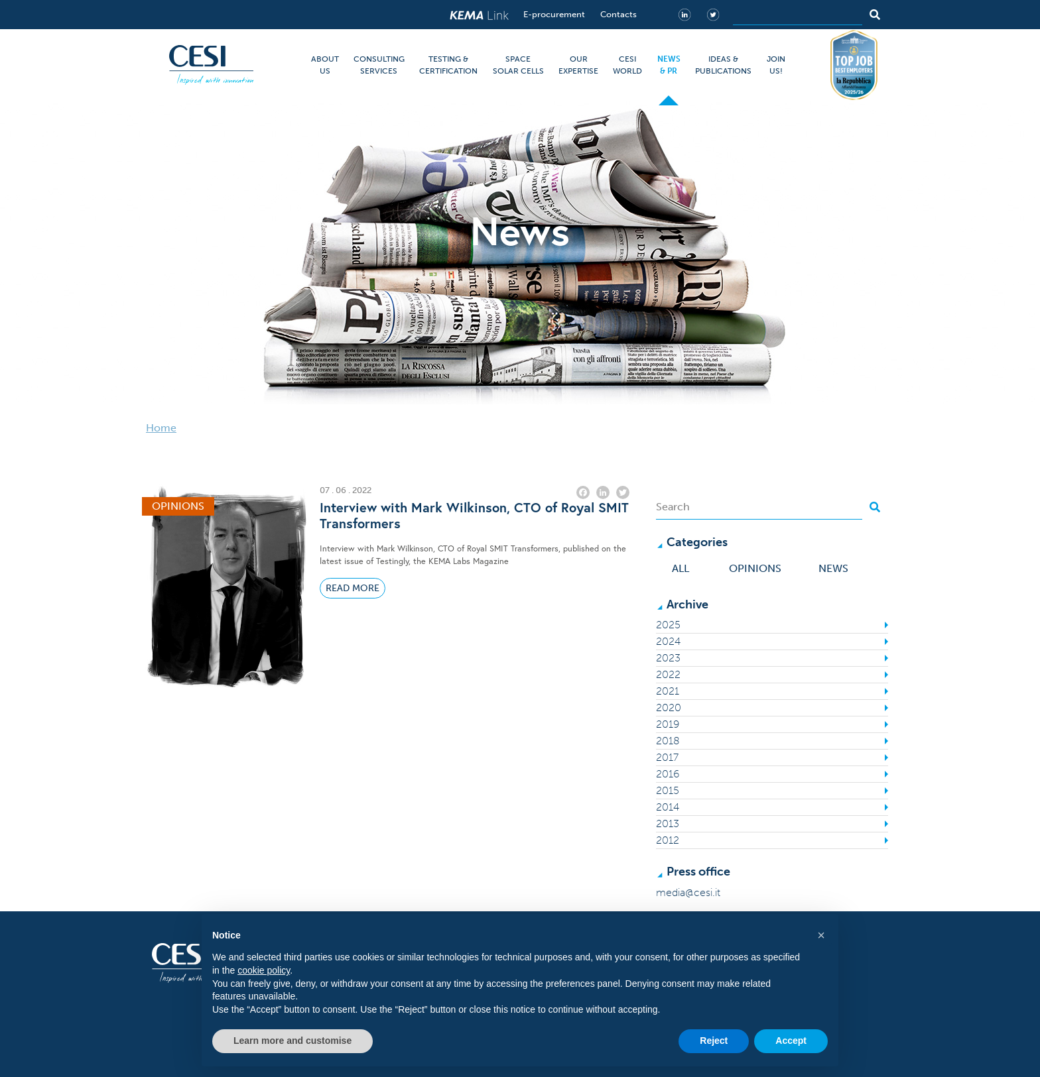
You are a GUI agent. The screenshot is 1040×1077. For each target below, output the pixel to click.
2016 (667, 773)
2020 (668, 707)
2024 (668, 641)
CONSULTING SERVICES (379, 65)
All (680, 568)
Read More (352, 588)
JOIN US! (776, 65)
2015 (667, 790)
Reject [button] (714, 1040)
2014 (667, 807)
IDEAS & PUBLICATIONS (723, 65)
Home (161, 428)
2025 (668, 624)
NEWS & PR (669, 65)
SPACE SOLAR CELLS (518, 65)
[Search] (797, 14)
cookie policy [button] (263, 970)
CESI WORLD (627, 65)
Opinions (755, 568)
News (833, 568)
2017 (667, 757)
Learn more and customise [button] (292, 1040)
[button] (821, 935)
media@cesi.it (688, 892)
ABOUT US (325, 65)
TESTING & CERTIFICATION (448, 65)
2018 (668, 740)
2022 (668, 674)
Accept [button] (791, 1040)
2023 (668, 658)
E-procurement (554, 14)
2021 (667, 691)
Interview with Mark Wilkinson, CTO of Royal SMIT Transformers (474, 516)
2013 (667, 823)
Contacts (618, 14)
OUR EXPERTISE (578, 65)
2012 (667, 840)
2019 (667, 724)
